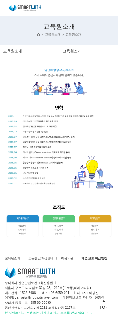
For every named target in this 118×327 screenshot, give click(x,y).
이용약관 (67, 258)
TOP (104, 303)
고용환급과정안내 (40, 258)
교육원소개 (53, 34)
